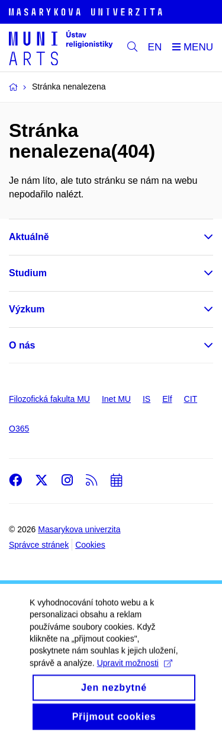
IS (146, 399)
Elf (167, 399)
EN (155, 47)
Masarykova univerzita (79, 529)
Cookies (90, 544)
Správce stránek (39, 544)
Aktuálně (29, 237)
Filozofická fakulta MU (49, 399)
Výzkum (26, 309)
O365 (19, 428)
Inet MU (116, 399)
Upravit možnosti (134, 670)
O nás (22, 345)
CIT (191, 399)
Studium (28, 273)
